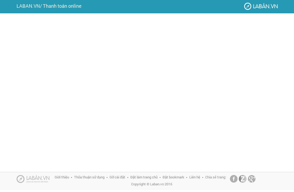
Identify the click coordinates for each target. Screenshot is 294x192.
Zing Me (243, 179)
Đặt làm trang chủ (144, 177)
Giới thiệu (62, 177)
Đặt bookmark (173, 177)
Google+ (252, 179)
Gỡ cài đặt (117, 177)
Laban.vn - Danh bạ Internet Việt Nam (261, 6)
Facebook (233, 179)
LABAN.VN (28, 6)
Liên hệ (194, 177)
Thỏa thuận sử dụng (89, 177)
